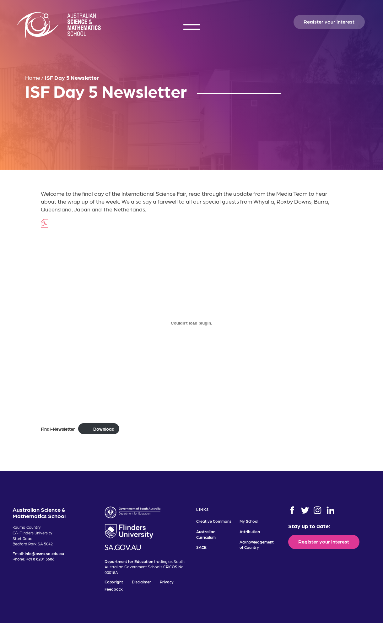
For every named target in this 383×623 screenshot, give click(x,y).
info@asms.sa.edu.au (44, 553)
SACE (201, 547)
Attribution (250, 531)
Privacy (167, 581)
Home (32, 77)
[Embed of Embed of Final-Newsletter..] (191, 323)
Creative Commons (213, 521)
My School (249, 521)
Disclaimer (141, 581)
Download (104, 429)
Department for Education (129, 561)
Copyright (114, 581)
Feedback (114, 589)
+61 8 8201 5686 (40, 558)
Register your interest (329, 21)
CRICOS (170, 566)
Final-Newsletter (58, 429)
